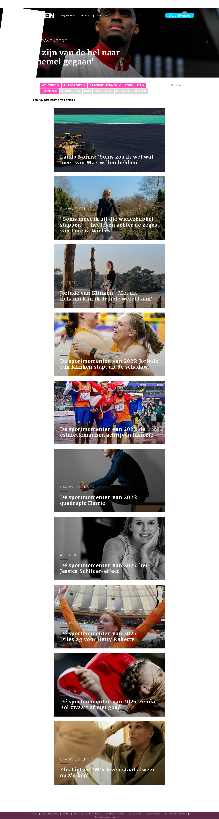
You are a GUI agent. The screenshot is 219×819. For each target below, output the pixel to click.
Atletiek (49, 85)
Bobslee (123, 91)
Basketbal (103, 91)
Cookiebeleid (79, 814)
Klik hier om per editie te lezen (50, 100)
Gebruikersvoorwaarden (114, 814)
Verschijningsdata (153, 814)
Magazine (66, 15)
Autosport (72, 85)
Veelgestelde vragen (50, 814)
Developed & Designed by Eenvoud (109, 817)
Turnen (48, 91)
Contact (66, 814)
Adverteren (32, 814)
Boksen (140, 91)
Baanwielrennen (103, 85)
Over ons (102, 15)
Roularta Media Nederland (175, 814)
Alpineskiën (70, 91)
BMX (87, 91)
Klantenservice (135, 814)
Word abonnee (180, 15)
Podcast (86, 15)
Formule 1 (133, 85)
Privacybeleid (94, 814)
